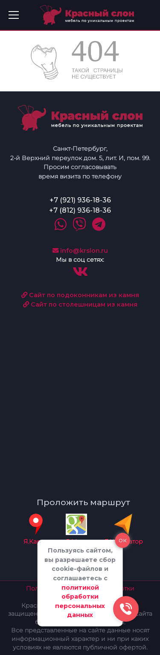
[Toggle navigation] (13, 15)
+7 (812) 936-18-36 (80, 210)
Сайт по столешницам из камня (80, 304)
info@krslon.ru (80, 250)
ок (123, 540)
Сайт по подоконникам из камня (80, 295)
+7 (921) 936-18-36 (80, 200)
